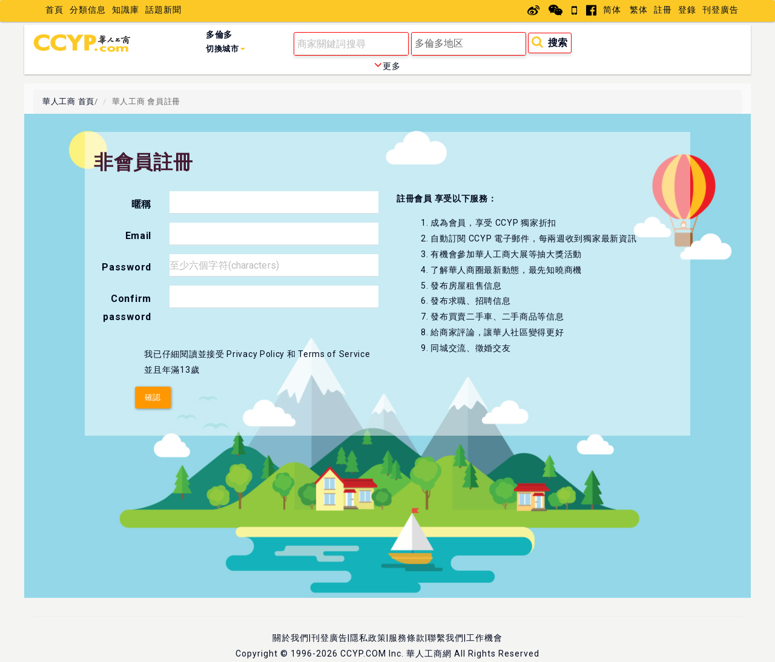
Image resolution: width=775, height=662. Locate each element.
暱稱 (141, 204)
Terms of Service (334, 354)
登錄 (687, 10)
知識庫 (125, 10)
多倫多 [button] (225, 41)
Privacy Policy (255, 354)
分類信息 (88, 10)
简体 (612, 10)
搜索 (549, 42)
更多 (387, 66)
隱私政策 (368, 638)
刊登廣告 (720, 10)
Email (138, 235)
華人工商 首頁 (68, 101)
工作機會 (484, 638)
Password (126, 267)
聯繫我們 (445, 638)
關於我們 (290, 638)
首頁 (54, 10)
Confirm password (127, 308)
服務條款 (407, 638)
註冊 (663, 10)
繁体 (639, 10)
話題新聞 (163, 10)
